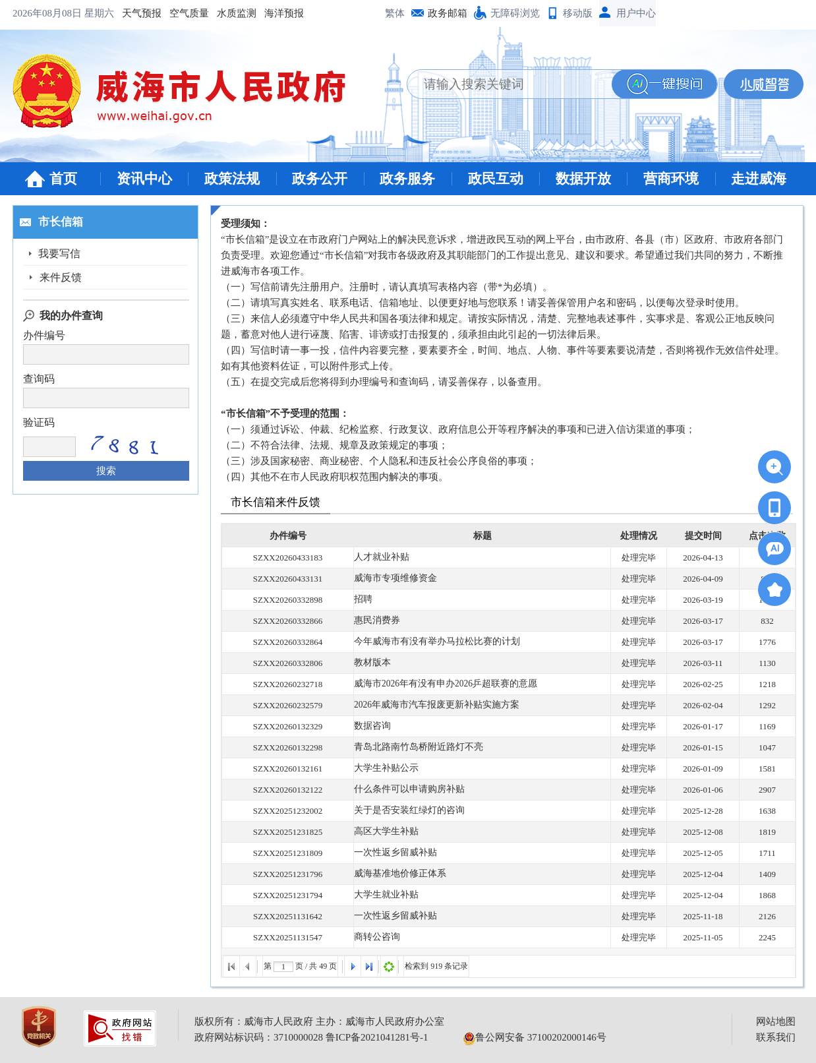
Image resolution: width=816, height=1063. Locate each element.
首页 (63, 179)
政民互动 (495, 179)
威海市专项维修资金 (392, 579)
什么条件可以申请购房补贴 (405, 790)
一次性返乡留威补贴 (392, 853)
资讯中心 (144, 179)
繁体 (395, 13)
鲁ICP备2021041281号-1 (377, 1037)
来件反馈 (61, 277)
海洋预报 (182, 13)
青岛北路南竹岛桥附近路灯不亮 (414, 747)
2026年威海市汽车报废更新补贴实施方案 (431, 705)
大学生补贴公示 (384, 769)
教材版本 (371, 663)
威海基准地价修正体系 (397, 874)
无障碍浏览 (515, 13)
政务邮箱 (447, 13)
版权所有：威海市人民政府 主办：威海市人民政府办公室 (319, 1021)
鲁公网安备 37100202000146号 (534, 1037)
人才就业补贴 (379, 557)
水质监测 (135, 13)
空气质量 (87, 13)
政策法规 (232, 179)
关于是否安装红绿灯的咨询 (405, 811)
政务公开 (319, 179)
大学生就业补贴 (384, 895)
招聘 (362, 600)
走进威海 (758, 179)
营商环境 (671, 179)
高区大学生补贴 (384, 832)
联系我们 (776, 1037)
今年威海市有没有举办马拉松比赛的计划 (431, 642)
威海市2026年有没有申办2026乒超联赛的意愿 (439, 684)
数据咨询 (371, 726)
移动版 (578, 13)
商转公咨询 (375, 937)
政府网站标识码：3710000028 (258, 1037)
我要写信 (61, 253)
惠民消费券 (375, 621)
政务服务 (407, 179)
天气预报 (40, 13)
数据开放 (583, 179)
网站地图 (776, 1021)
